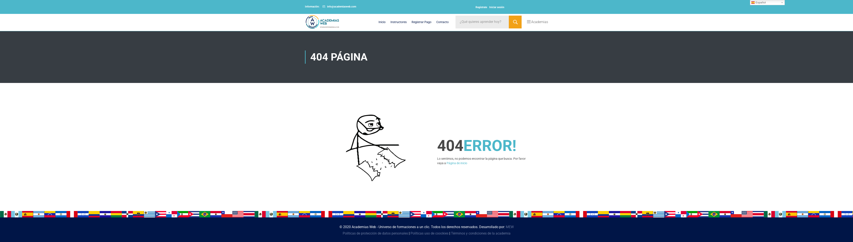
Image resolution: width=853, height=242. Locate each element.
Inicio (382, 22)
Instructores (398, 22)
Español (758, 2)
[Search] (515, 22)
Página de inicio (457, 163)
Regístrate (481, 7)
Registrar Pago (421, 22)
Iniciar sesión (496, 7)
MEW (510, 227)
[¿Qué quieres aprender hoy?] (482, 22)
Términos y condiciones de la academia (481, 233)
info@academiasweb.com (341, 6)
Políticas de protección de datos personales (375, 233)
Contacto (442, 22)
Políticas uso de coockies (429, 233)
